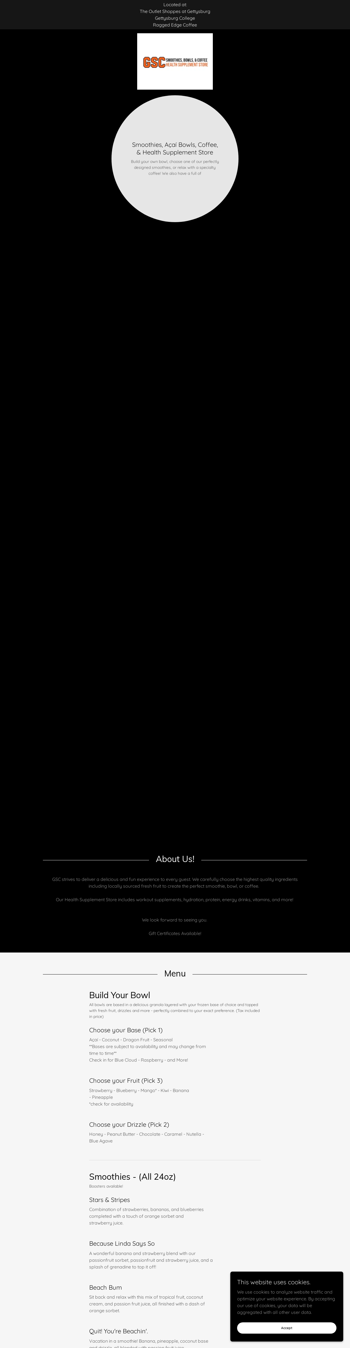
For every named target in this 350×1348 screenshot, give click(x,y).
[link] (175, 35)
